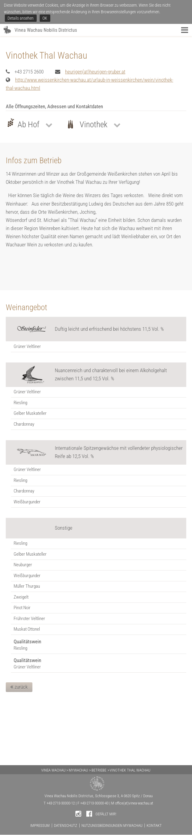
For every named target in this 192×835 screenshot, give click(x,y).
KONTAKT (154, 825)
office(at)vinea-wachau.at (134, 803)
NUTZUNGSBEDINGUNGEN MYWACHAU (111, 825)
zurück (19, 750)
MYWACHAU (78, 770)
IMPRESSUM (40, 825)
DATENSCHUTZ (65, 825)
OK (44, 18)
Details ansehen (21, 18)
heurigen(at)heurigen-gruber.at (95, 135)
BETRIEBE (98, 770)
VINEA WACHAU (53, 770)
